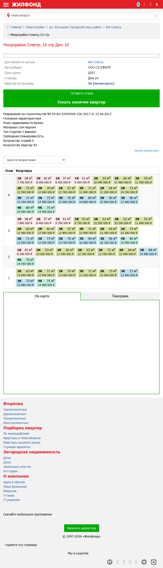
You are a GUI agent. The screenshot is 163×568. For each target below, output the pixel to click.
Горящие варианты (17, 447)
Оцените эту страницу (21, 545)
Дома (7, 462)
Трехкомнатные (14, 418)
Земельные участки (17, 467)
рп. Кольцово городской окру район (75, 27)
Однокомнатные (15, 409)
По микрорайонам (16, 433)
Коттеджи (10, 471)
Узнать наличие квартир (81, 102)
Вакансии (9, 491)
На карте (42, 296)
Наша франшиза (14, 486)
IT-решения (11, 500)
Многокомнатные (15, 423)
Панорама (120, 296)
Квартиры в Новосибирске (22, 438)
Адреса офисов (14, 482)
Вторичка (13, 403)
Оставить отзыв (81, 93)
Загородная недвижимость (31, 451)
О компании (16, 476)
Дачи (7, 458)
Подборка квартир (22, 427)
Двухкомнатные (14, 414)
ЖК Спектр (113, 27)
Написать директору (81, 528)
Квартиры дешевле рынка (21, 442)
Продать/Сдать (138, 4)
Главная (14, 27)
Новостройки (35, 27)
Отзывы (8, 495)
